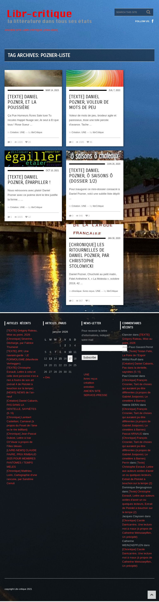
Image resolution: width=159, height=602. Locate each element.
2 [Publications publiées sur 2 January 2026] (65, 345)
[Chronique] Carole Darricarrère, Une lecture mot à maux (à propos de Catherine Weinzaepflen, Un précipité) (137, 528)
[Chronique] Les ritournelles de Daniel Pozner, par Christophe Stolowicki (89, 255)
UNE (22, 132)
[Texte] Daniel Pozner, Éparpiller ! (29, 179)
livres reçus (88, 291)
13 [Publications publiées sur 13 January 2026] (50, 358)
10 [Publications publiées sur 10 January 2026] (70, 352)
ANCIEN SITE (92, 391)
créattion (89, 382)
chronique (77, 291)
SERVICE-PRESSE (95, 395)
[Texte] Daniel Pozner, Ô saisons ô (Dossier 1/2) (91, 176)
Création (14, 132)
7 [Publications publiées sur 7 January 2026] (55, 352)
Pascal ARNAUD (132, 433)
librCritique (36, 132)
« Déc (46, 377)
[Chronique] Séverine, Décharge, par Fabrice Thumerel (20, 343)
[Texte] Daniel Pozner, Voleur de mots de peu (89, 102)
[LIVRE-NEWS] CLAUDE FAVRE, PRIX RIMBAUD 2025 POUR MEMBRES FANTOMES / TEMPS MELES (21, 458)
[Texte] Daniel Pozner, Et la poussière (23, 102)
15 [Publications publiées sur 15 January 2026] (60, 358)
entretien (89, 386)
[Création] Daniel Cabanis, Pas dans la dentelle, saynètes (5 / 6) (138, 367)
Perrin (125, 462)
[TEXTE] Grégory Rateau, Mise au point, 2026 (137, 338)
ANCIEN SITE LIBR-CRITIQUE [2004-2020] (31, 30)
